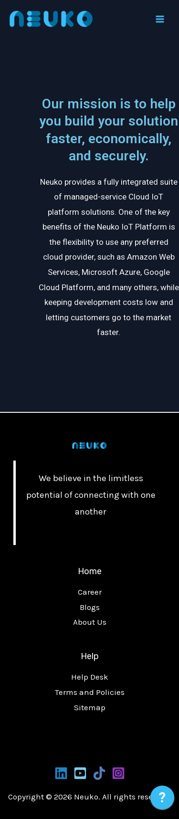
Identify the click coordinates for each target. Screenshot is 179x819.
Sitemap (89, 707)
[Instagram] (118, 773)
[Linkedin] (61, 773)
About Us (89, 622)
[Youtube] (80, 773)
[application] (162, 800)
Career (90, 592)
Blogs (90, 607)
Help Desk (89, 677)
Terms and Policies (90, 692)
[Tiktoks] (99, 773)
